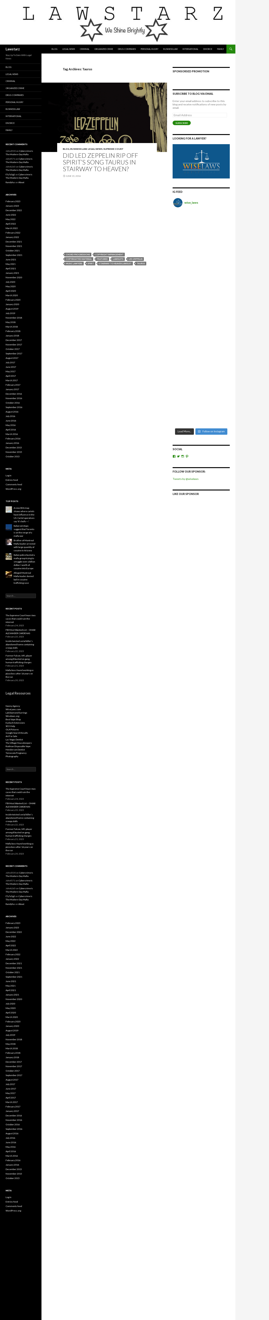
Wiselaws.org (12, 716)
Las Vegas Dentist (14, 739)
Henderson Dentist (15, 749)
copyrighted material (79, 259)
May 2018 (11, 322)
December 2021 (14, 241)
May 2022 (11, 219)
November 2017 (14, 344)
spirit (91, 263)
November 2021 (14, 246)
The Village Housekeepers (19, 742)
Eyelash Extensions (15, 722)
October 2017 (13, 349)
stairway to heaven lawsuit (115, 263)
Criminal (84, 49)
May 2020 (11, 286)
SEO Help (10, 726)
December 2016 (14, 393)
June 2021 (11, 259)
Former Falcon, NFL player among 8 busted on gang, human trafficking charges (19, 659)
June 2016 (11, 420)
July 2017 (10, 362)
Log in (8, 475)
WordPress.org (13, 488)
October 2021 (13, 250)
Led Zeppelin (136, 259)
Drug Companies (127, 49)
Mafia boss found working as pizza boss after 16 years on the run (20, 673)
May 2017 (11, 371)
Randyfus (10, 182)
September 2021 (14, 255)
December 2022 (14, 210)
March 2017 (12, 380)
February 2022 (13, 232)
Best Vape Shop (13, 719)
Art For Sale (11, 736)
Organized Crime (103, 49)
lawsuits (118, 259)
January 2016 (12, 443)
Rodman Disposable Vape (18, 746)
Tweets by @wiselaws (186, 294)
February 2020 (13, 299)
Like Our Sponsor (186, 309)
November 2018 (14, 317)
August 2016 (12, 411)
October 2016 (13, 402)
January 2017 (12, 389)
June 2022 (11, 214)
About (21, 182)
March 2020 (12, 295)
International (190, 49)
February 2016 (13, 438)
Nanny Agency (13, 706)
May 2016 (11, 425)
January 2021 (12, 273)
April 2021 (11, 268)
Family (220, 49)
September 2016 (14, 407)
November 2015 (14, 452)
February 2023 (13, 201)
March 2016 (12, 434)
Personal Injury (149, 49)
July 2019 (10, 313)
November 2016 (14, 398)
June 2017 (11, 367)
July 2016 (10, 416)
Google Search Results (17, 732)
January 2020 (12, 304)
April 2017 (11, 375)
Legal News (68, 49)
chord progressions (78, 254)
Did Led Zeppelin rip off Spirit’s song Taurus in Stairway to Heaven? (100, 162)
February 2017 (13, 384)
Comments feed (14, 484)
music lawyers (74, 263)
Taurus (141, 263)
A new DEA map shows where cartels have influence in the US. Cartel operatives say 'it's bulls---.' (24, 515)
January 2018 (12, 335)
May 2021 (11, 264)
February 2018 (13, 331)
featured (102, 259)
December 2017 (14, 340)
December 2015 (14, 447)
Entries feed (12, 480)
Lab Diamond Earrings (16, 712)
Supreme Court (113, 149)
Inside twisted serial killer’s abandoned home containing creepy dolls (20, 644)
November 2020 (14, 277)
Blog (55, 49)
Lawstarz (13, 49)
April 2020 (11, 290)
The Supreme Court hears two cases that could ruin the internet (20, 618)
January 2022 (12, 237)
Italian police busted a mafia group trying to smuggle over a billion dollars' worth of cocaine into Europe (24, 562)
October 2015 (13, 456)
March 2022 (12, 228)
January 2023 (12, 205)
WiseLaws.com (13, 709)
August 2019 (12, 308)
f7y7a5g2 (10, 174)
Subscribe (181, 123)
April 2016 (11, 429)
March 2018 (12, 326)
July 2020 (10, 281)
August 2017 (12, 358)
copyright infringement (109, 254)
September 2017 (14, 353)
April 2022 (11, 223)
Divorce (207, 49)
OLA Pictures (12, 729)
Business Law (170, 49)
